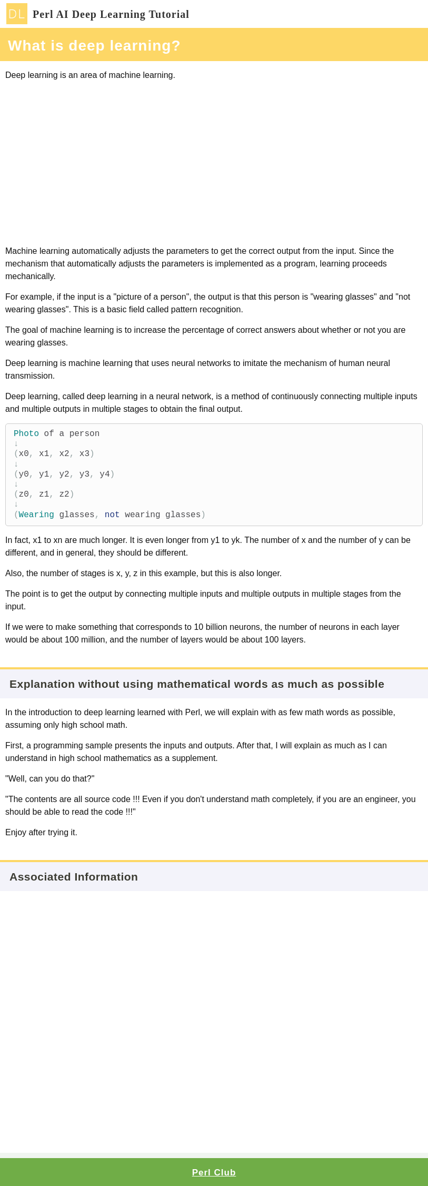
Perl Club (214, 1173)
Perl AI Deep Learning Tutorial (98, 14)
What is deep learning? (94, 45)
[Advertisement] (214, 163)
